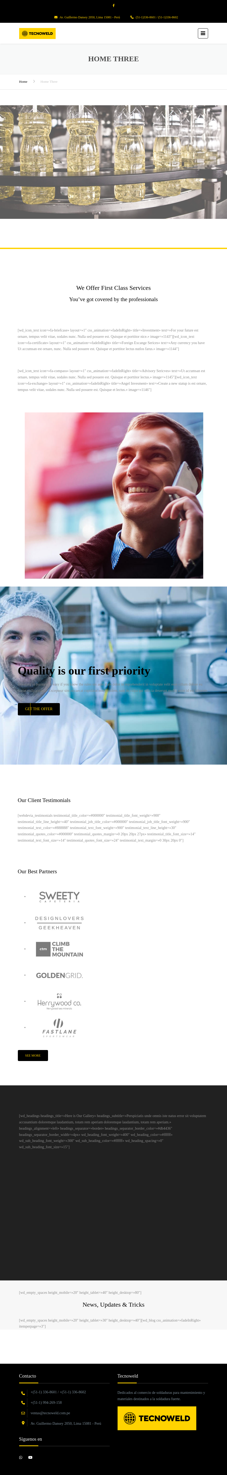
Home (23, 82)
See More (33, 1055)
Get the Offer (39, 709)
